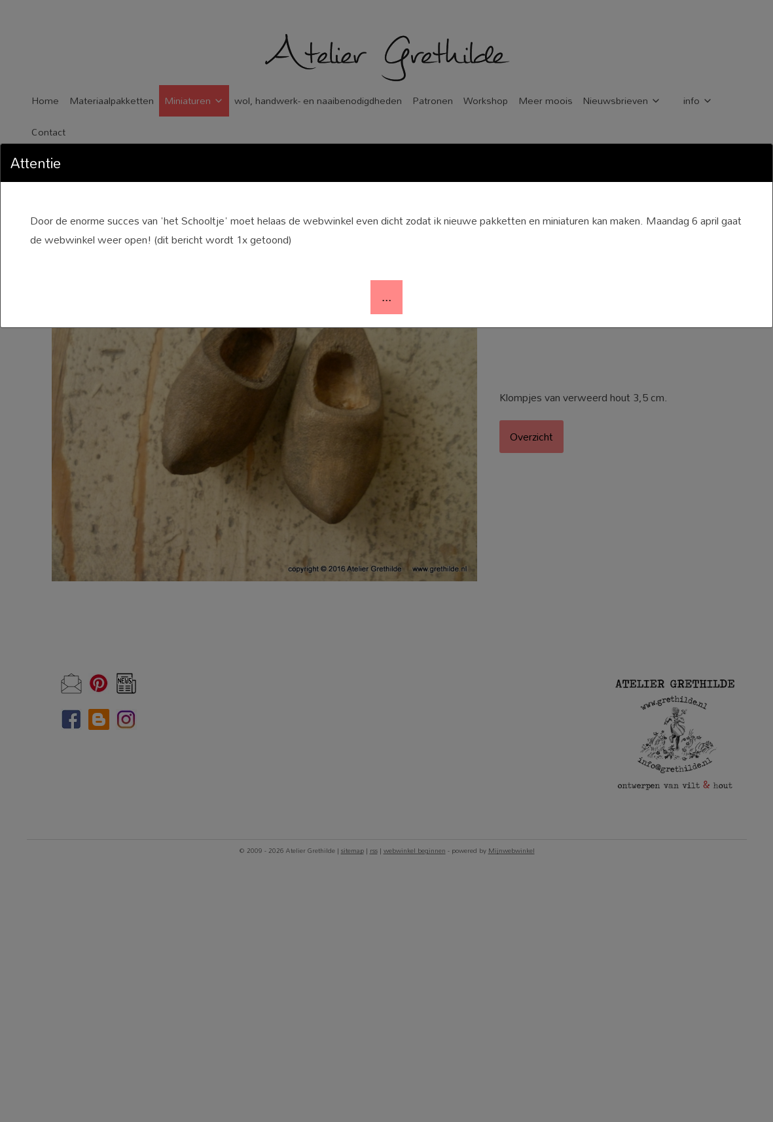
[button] (386, 297)
